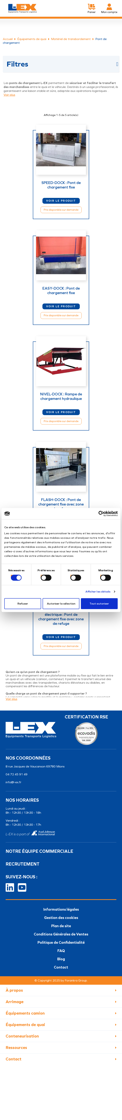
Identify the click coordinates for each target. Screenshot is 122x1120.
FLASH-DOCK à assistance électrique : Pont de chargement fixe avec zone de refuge (61, 617)
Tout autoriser (99, 603)
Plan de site (61, 926)
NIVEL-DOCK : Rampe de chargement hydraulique (61, 396)
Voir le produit (61, 200)
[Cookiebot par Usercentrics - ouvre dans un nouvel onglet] (101, 513)
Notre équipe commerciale (39, 851)
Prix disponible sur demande (61, 209)
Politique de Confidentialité (61, 942)
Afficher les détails (98, 591)
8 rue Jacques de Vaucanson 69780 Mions (35, 766)
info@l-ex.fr (13, 782)
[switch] (42, 576)
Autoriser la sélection (61, 603)
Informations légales (61, 909)
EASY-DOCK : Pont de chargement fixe (61, 290)
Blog (61, 959)
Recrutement (22, 864)
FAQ (61, 950)
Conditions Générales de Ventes (61, 934)
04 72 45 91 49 (16, 774)
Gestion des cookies (61, 917)
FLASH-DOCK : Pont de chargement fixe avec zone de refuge (61, 504)
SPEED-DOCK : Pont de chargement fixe (61, 184)
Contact (61, 967)
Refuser (22, 603)
